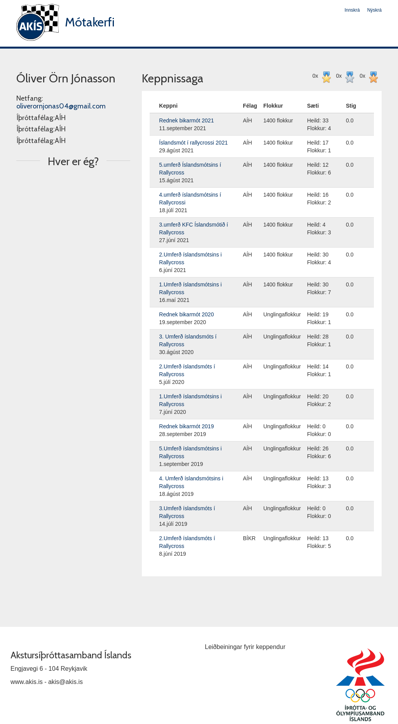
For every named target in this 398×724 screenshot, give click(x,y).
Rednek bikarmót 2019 (186, 426)
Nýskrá (374, 10)
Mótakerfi (90, 22)
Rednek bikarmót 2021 (186, 120)
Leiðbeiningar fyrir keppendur (245, 647)
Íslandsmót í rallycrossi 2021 (193, 143)
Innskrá (352, 10)
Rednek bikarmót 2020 (186, 314)
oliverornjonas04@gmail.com (61, 106)
